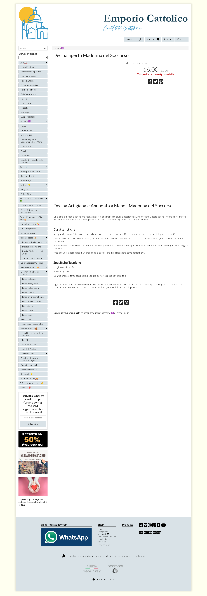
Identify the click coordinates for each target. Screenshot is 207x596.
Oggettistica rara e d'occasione (29, 211)
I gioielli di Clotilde (29, 349)
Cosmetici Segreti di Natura (30, 272)
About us (168, 39)
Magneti (24, 189)
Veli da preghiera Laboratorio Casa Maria (31, 140)
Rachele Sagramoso (30, 89)
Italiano (110, 579)
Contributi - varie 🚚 (29, 378)
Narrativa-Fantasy (29, 67)
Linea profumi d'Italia (31, 301)
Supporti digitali (28, 116)
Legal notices (104, 539)
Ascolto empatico (29, 369)
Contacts (182, 39)
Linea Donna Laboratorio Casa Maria (32, 334)
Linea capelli (27, 310)
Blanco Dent (26, 319)
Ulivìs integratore (28, 228)
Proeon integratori (29, 233)
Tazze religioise (27, 180)
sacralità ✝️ (108, 312)
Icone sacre (26, 146)
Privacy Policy (104, 544)
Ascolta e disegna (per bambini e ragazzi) (31, 359)
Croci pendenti (27, 130)
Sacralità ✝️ (58, 48)
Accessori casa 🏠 (28, 237)
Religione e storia (28, 94)
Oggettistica (26, 134)
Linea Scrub (27, 306)
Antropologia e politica (31, 71)
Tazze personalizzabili (30, 171)
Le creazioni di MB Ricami (32, 262)
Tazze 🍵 (24, 167)
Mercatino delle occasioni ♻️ (31, 199)
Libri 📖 (23, 62)
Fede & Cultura (27, 80)
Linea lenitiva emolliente (33, 296)
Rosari (24, 126)
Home (129, 39)
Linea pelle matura (30, 288)
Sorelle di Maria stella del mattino (32, 161)
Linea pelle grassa (30, 283)
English (101, 579)
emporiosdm (123, 312)
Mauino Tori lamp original (33, 246)
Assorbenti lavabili (29, 344)
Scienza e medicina (29, 85)
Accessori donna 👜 (29, 328)
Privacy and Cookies (107, 536)
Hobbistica (26, 103)
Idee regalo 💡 (26, 374)
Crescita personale (29, 365)
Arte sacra (25, 155)
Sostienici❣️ (25, 387)
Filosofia (24, 107)
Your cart (153, 39)
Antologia (25, 112)
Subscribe (33, 424)
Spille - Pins (26, 194)
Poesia (24, 98)
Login (139, 39)
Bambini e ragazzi (28, 76)
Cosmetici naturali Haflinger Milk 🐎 (32, 218)
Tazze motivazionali (29, 176)
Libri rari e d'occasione (31, 205)
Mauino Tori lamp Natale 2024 (33, 252)
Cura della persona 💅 (30, 267)
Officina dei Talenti (28, 353)
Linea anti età (28, 292)
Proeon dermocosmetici (32, 324)
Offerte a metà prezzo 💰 (31, 383)
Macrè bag (25, 340)
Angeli (23, 151)
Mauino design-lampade (31, 242)
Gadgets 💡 (25, 185)
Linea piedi (27, 315)
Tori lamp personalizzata (33, 258)
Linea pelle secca (29, 279)
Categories (103, 531)
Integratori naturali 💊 (29, 224)
